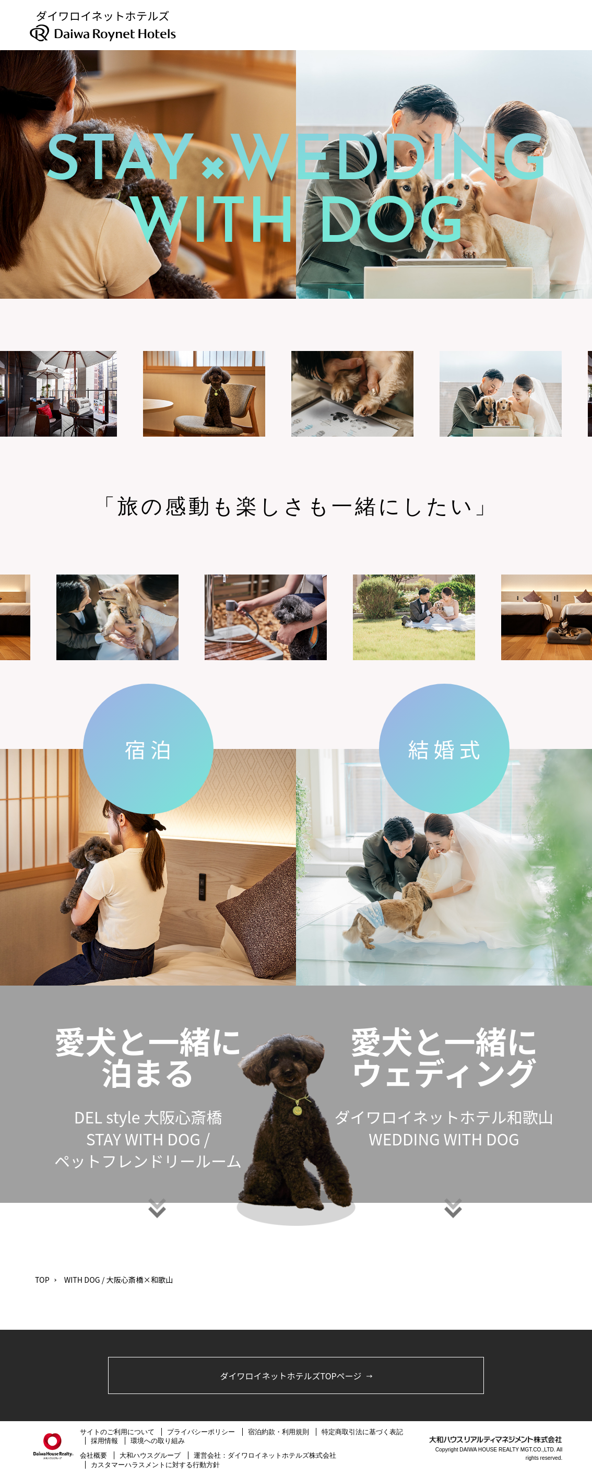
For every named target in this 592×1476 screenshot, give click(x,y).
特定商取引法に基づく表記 (362, 1432)
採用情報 (104, 1441)
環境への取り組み (158, 1441)
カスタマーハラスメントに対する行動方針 (155, 1465)
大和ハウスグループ (150, 1455)
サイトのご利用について (117, 1432)
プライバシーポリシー (201, 1432)
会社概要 (93, 1455)
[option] (209, 394)
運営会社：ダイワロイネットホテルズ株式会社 (265, 1455)
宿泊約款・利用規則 (278, 1432)
